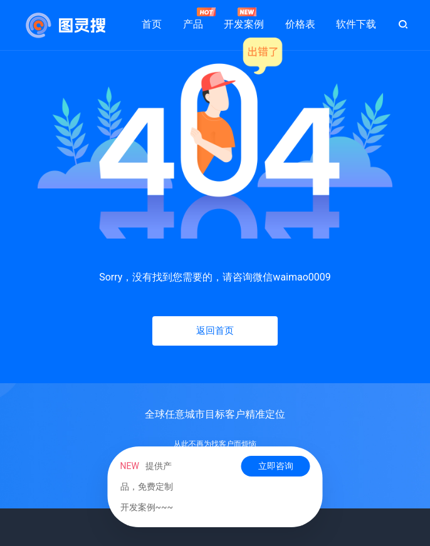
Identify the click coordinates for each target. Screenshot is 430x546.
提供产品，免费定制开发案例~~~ (147, 486)
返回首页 (215, 330)
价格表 (300, 24)
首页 (152, 24)
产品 (193, 19)
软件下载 (356, 24)
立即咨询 (275, 466)
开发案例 (244, 19)
